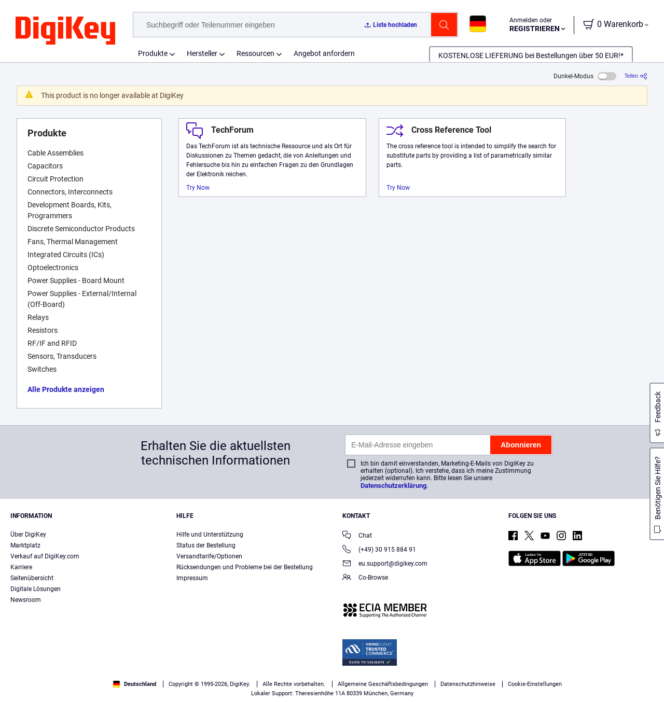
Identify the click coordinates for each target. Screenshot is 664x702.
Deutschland (134, 684)
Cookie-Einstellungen (535, 684)
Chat (357, 536)
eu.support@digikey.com (384, 564)
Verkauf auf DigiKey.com (44, 556)
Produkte (153, 53)
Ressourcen (255, 53)
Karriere (21, 567)
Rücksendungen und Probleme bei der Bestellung (244, 567)
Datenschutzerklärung (393, 485)
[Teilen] (636, 76)
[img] (65, 31)
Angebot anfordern (324, 53)
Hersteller (202, 53)
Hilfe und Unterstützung (209, 534)
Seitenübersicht (31, 578)
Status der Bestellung (206, 545)
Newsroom (25, 599)
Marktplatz (25, 545)
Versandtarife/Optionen (209, 556)
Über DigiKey (28, 534)
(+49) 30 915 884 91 (379, 550)
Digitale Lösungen (35, 589)
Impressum (192, 578)
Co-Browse (365, 578)
